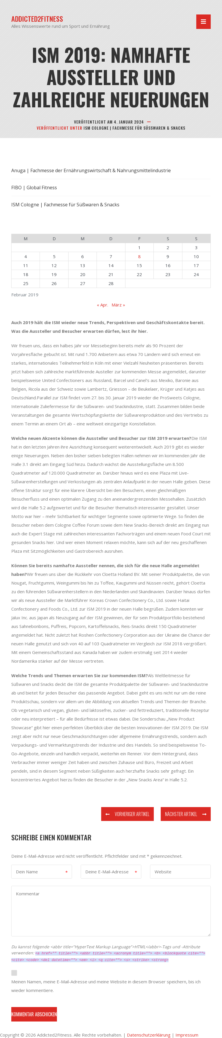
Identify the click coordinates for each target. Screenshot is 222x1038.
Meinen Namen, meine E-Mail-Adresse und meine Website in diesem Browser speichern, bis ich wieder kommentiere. (106, 986)
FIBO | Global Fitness (34, 187)
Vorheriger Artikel (127, 814)
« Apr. (102, 305)
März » (118, 305)
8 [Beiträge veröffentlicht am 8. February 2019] (139, 256)
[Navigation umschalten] (203, 21)
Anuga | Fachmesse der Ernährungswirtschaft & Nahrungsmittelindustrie (91, 170)
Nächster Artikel (185, 814)
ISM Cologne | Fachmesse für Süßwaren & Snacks (134, 128)
